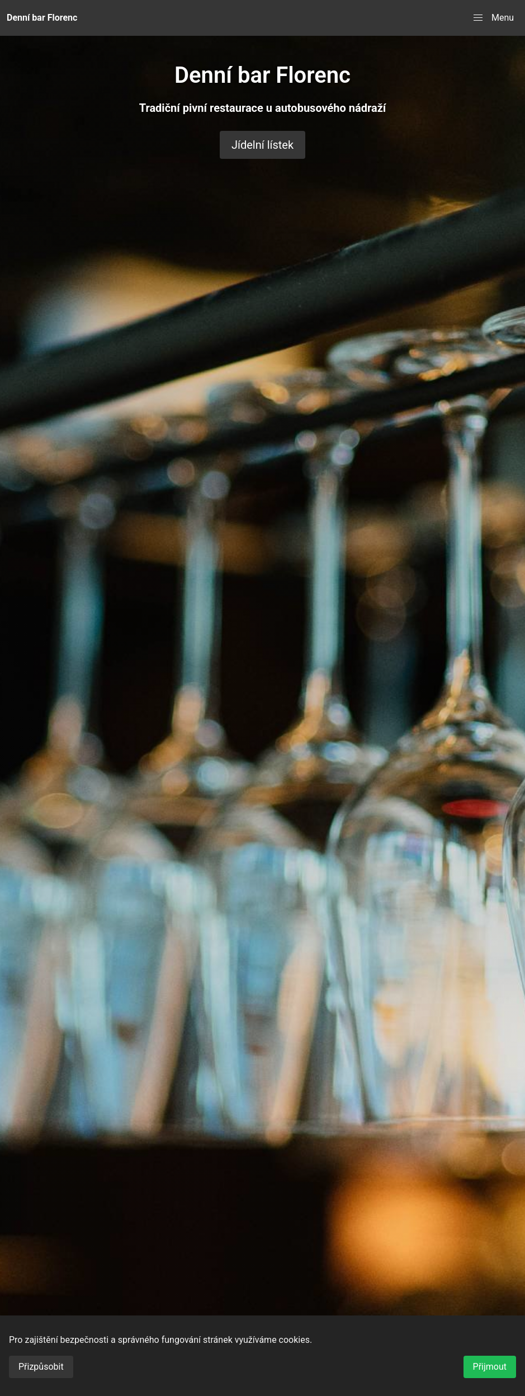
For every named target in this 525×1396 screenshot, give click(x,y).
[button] (493, 18)
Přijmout (490, 1366)
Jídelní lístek (262, 145)
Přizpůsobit (41, 1366)
